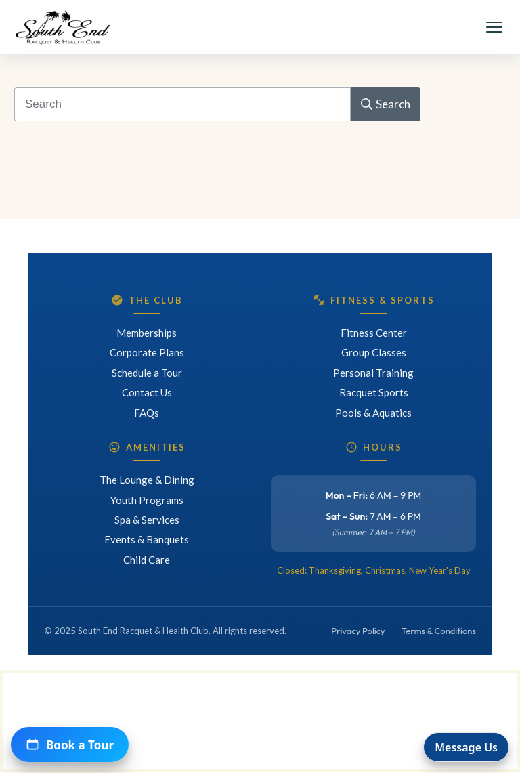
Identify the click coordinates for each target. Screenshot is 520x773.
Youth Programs (146, 500)
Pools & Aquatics (373, 412)
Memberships (146, 332)
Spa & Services (146, 519)
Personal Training (373, 372)
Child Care (146, 559)
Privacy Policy (358, 630)
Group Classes (373, 352)
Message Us (466, 747)
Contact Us (147, 392)
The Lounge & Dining (147, 479)
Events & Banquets (146, 539)
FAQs (146, 412)
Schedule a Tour (147, 372)
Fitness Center (374, 332)
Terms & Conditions (439, 630)
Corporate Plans (147, 352)
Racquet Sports (373, 392)
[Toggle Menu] (494, 27)
